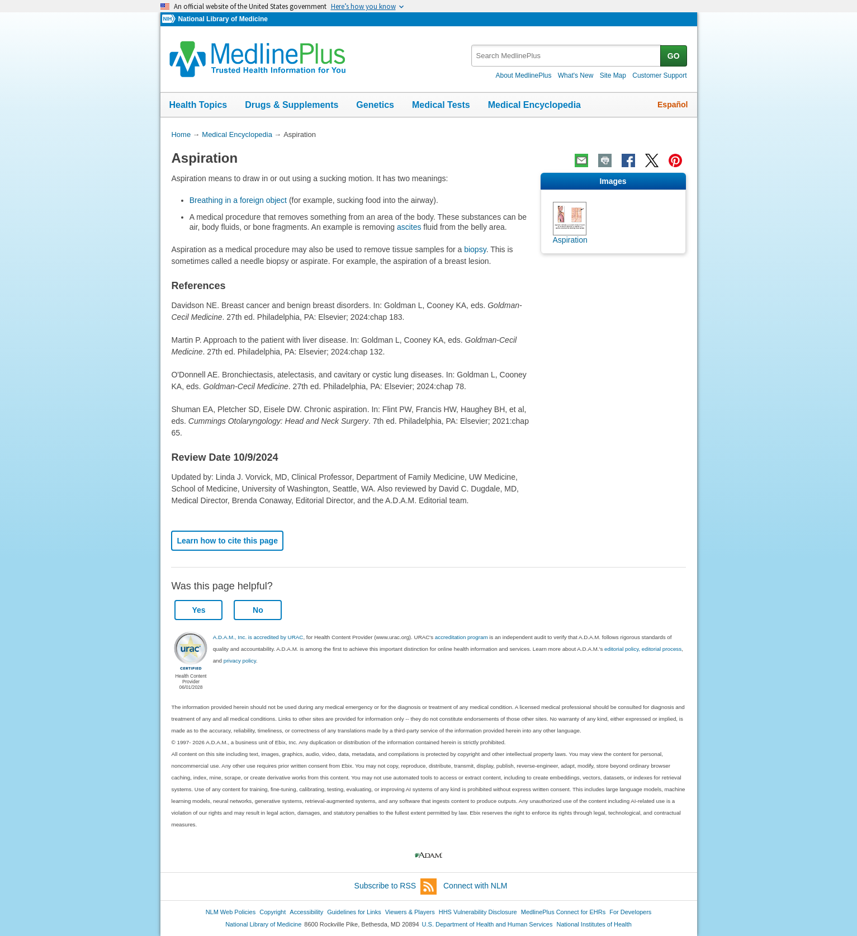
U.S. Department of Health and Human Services (487, 924)
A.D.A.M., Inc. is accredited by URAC (258, 637)
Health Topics (198, 105)
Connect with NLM (475, 885)
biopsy (475, 249)
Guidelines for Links (354, 912)
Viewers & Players (410, 912)
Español (672, 104)
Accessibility (306, 912)
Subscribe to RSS (395, 886)
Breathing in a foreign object (239, 200)
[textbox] (566, 56)
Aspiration (570, 239)
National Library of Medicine (222, 19)
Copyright (272, 912)
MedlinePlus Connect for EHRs (563, 912)
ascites (409, 227)
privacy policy (240, 661)
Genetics (375, 105)
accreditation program (461, 637)
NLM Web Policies (231, 912)
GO (673, 55)
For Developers (630, 912)
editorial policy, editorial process (642, 649)
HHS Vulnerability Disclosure (478, 912)
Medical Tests (441, 105)
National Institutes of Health (594, 924)
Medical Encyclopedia (534, 105)
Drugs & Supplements (291, 105)
